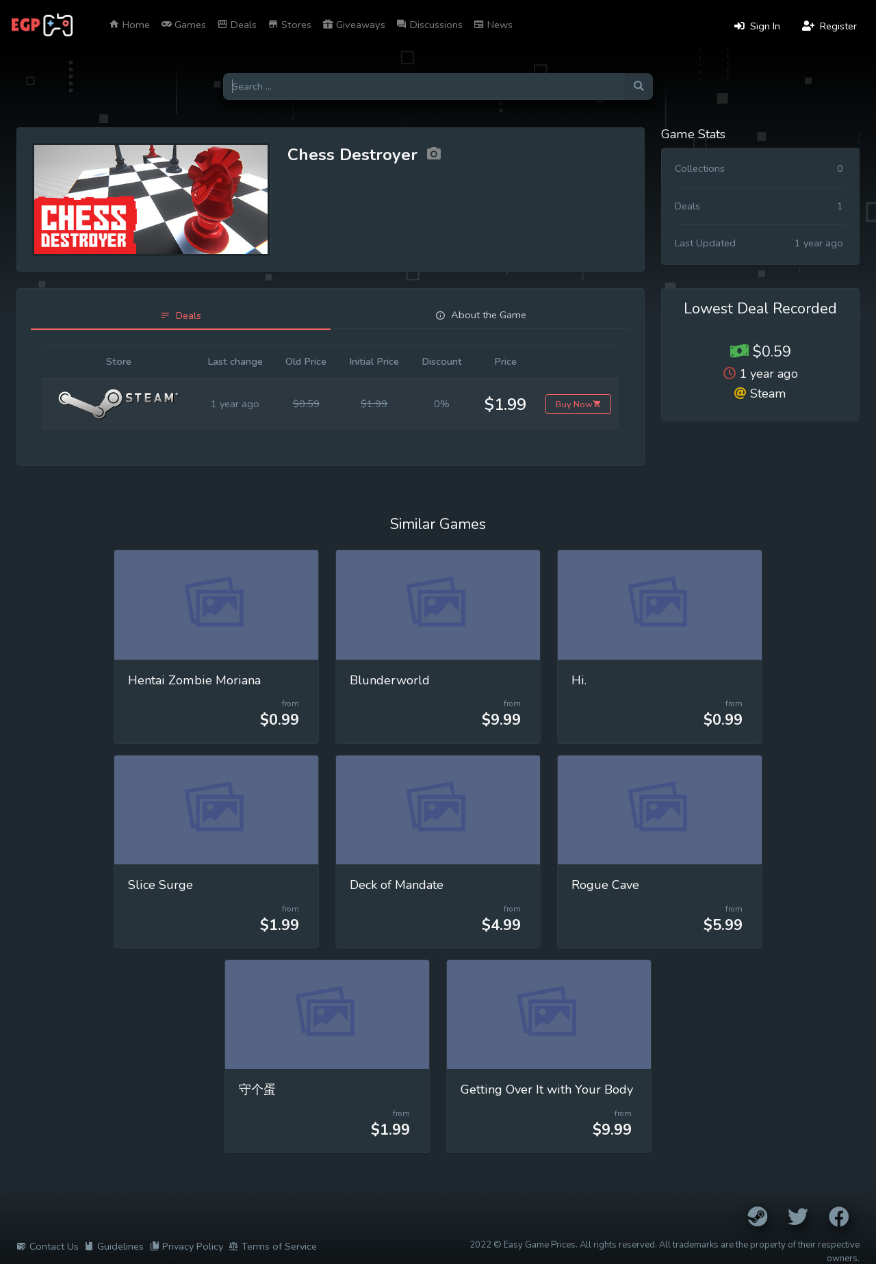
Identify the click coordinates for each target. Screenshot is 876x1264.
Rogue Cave (605, 885)
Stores (289, 24)
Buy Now (579, 404)
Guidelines (114, 1246)
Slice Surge (160, 885)
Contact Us (47, 1246)
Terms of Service (273, 1246)
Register (829, 26)
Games (183, 24)
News (493, 24)
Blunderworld (390, 680)
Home (129, 24)
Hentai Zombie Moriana (194, 680)
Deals (237, 24)
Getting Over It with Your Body (547, 1089)
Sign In (757, 26)
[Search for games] (424, 86)
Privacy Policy (186, 1246)
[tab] (181, 315)
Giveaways (353, 24)
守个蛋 (257, 1089)
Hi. (579, 680)
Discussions (429, 24)
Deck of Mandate (396, 885)
